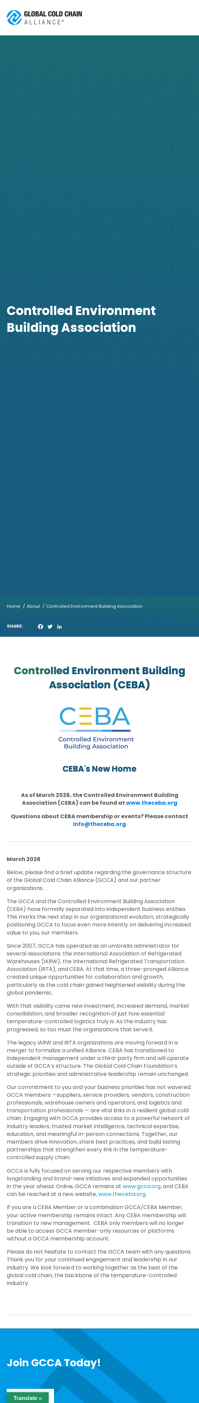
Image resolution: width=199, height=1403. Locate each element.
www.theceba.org (151, 803)
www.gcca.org (141, 1186)
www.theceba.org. (122, 1194)
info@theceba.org (99, 824)
